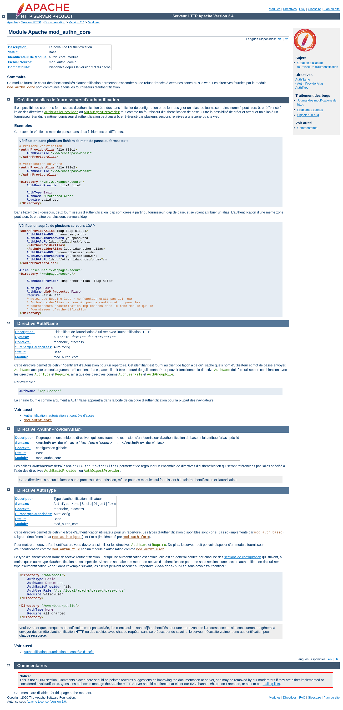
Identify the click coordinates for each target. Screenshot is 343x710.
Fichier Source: (20, 62)
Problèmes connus (310, 110)
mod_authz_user (150, 549)
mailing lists (271, 684)
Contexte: (23, 342)
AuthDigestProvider (102, 112)
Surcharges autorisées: (33, 347)
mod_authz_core (38, 420)
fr (287, 39)
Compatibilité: (19, 67)
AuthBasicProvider (61, 112)
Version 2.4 (76, 22)
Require (62, 374)
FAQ (302, 9)
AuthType (301, 87)
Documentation (55, 22)
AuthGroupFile (160, 374)
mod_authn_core (21, 87)
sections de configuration (242, 557)
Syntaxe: (22, 337)
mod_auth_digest (67, 537)
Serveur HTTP (31, 22)
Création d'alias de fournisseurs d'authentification (317, 65)
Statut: (13, 52)
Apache (12, 22)
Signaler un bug (308, 115)
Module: (21, 357)
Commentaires (307, 128)
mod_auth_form (136, 537)
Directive (26, 323)
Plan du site (331, 9)
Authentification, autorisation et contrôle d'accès (59, 415)
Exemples (23, 126)
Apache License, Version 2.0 (46, 701)
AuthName (302, 79)
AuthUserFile (130, 374)
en (279, 39)
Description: (18, 47)
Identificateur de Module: (28, 57)
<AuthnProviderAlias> (310, 83)
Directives (290, 9)
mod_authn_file (66, 549)
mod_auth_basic (268, 532)
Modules (274, 9)
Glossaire (314, 9)
